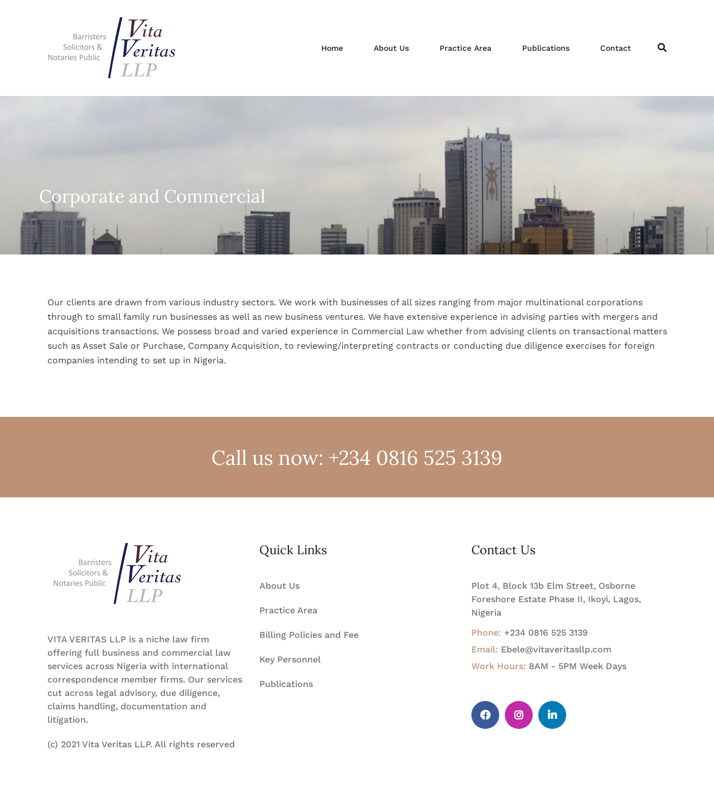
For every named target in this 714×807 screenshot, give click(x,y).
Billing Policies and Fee (309, 635)
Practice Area (465, 48)
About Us (391, 48)
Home (332, 48)
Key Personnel (290, 659)
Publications (546, 48)
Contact (615, 48)
